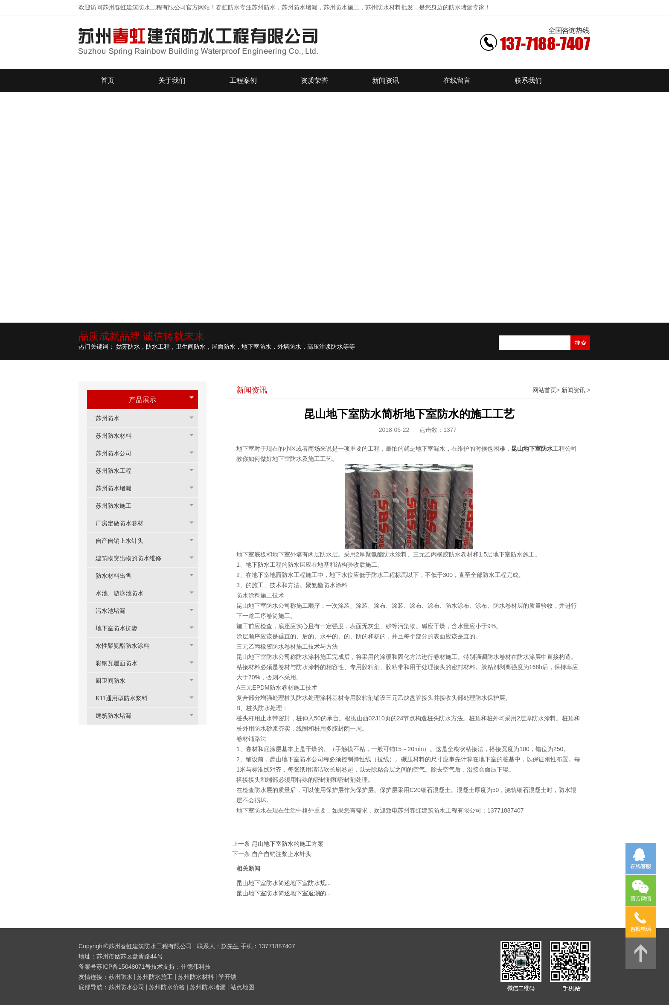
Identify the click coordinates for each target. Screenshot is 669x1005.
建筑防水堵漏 (118, 716)
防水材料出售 (118, 576)
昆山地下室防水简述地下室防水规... (283, 883)
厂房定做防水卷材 (124, 523)
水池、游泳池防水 (124, 593)
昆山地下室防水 (532, 448)
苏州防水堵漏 (118, 488)
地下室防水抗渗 (121, 628)
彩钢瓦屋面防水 (121, 663)
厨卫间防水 (115, 681)
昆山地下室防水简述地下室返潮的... (283, 893)
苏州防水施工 (118, 506)
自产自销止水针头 (124, 541)
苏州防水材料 (118, 436)
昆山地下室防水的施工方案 (287, 843)
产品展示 (142, 399)
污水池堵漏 (115, 611)
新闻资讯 (573, 390)
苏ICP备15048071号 (123, 966)
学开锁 (227, 976)
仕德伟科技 (196, 966)
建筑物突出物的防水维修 (133, 558)
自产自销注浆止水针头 (281, 854)
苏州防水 (112, 418)
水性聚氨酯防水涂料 (127, 646)
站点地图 (242, 987)
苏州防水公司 (118, 453)
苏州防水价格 (167, 987)
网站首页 (544, 390)
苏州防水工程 (118, 471)
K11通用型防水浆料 (126, 698)
